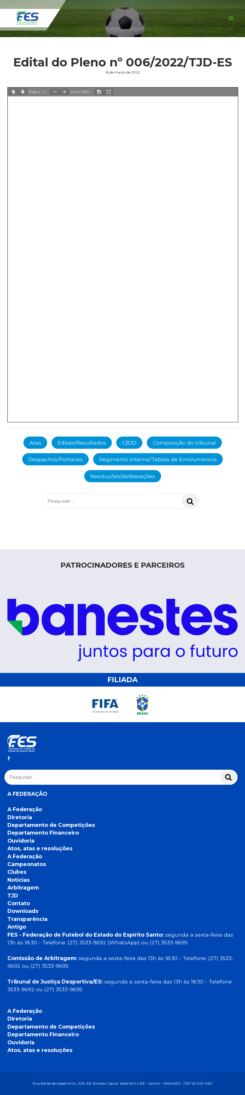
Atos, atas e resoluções (39, 848)
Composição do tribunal (184, 443)
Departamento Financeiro (43, 833)
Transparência (27, 919)
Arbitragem (23, 887)
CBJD (129, 443)
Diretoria (19, 817)
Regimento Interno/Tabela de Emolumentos (158, 459)
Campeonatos (26, 864)
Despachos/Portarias (55, 459)
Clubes (16, 872)
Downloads (22, 911)
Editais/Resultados (82, 443)
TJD (12, 895)
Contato (18, 903)
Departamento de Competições (51, 825)
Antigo (16, 927)
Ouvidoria (20, 841)
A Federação (24, 809)
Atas (35, 443)
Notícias (18, 880)
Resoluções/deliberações (122, 476)
